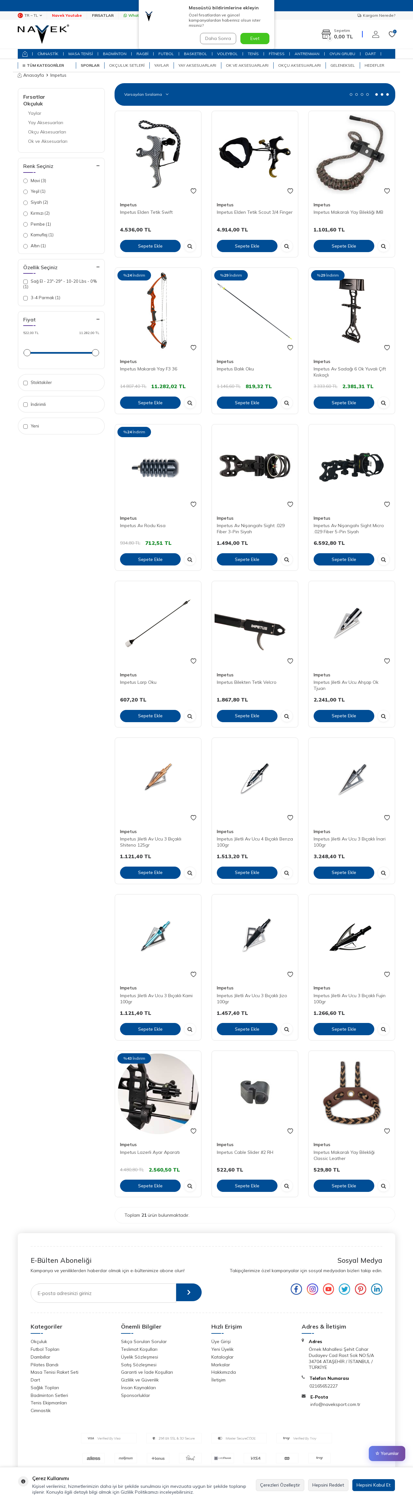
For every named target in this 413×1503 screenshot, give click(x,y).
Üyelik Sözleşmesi (139, 1357)
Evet (254, 38)
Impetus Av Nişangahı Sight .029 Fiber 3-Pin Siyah (251, 529)
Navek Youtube (67, 15)
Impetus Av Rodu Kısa (143, 525)
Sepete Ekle (150, 246)
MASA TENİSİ (80, 53)
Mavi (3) (34, 180)
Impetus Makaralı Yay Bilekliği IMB (348, 212)
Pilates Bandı (44, 1365)
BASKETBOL (195, 53)
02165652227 (323, 1386)
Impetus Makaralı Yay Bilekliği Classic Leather (344, 1155)
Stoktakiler (37, 382)
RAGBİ (142, 53)
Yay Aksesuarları (197, 65)
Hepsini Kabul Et (374, 1485)
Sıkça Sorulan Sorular (144, 1341)
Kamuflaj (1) (38, 235)
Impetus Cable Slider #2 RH (245, 1152)
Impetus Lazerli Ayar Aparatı (150, 1152)
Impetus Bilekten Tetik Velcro (247, 682)
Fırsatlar (34, 96)
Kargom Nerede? (376, 15)
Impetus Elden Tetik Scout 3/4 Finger (255, 212)
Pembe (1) (37, 224)
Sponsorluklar (135, 1395)
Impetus (128, 205)
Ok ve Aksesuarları (247, 65)
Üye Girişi (221, 1341)
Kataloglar (222, 1357)
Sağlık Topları (45, 1387)
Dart (35, 1380)
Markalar (220, 1365)
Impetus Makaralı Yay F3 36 (148, 369)
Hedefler (374, 65)
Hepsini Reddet (328, 1485)
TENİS (253, 53)
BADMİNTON (114, 53)
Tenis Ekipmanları (49, 1403)
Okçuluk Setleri (127, 65)
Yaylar (161, 65)
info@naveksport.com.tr (335, 1404)
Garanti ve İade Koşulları (147, 1372)
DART (370, 53)
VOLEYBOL (227, 53)
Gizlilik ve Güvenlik (140, 1380)
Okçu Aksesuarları (299, 65)
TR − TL (30, 15)
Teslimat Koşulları (139, 1349)
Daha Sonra (217, 38)
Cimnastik (41, 1410)
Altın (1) (34, 246)
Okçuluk (33, 103)
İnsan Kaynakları (138, 1387)
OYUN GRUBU (342, 53)
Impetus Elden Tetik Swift (146, 212)
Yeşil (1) (34, 191)
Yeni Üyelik (222, 1349)
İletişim (218, 1380)
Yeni (31, 426)
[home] (25, 53)
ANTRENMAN (307, 53)
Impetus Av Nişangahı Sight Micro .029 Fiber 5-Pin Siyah (349, 529)
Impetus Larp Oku (138, 682)
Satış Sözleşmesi (138, 1365)
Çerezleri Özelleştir (280, 1485)
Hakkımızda (223, 1372)
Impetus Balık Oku (235, 369)
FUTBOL (166, 53)
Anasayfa (31, 75)
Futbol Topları (45, 1349)
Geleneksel (342, 65)
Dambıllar (40, 1357)
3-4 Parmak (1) (41, 297)
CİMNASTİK (47, 53)
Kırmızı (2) (36, 213)
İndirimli (34, 404)
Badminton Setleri (49, 1395)
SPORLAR (90, 65)
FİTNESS (277, 53)
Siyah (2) (35, 202)
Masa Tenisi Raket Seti (54, 1372)
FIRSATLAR (103, 15)
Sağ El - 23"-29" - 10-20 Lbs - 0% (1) (60, 284)
